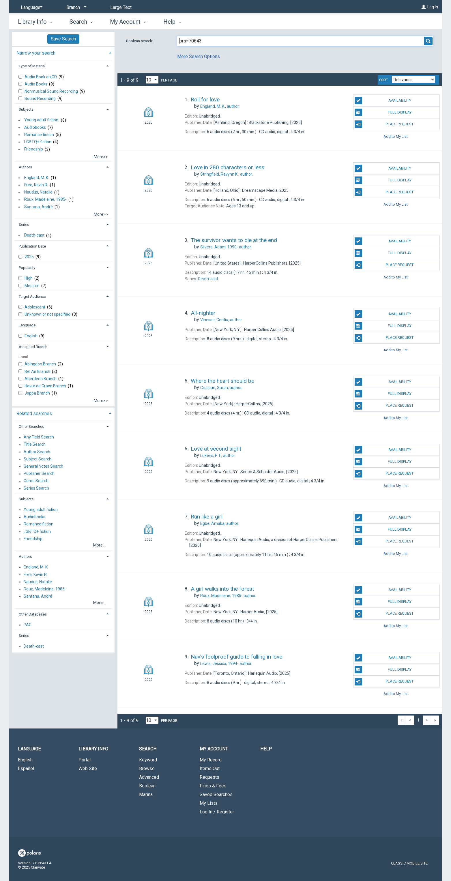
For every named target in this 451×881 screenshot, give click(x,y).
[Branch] (75, 7)
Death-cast (34, 235)
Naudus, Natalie (38, 192)
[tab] (63, 52)
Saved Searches (216, 794)
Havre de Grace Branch (46, 386)
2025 (30, 256)
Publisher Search (39, 473)
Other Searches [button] (31, 426)
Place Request (384, 124)
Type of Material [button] (32, 66)
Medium (32, 285)
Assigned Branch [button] (33, 347)
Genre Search (36, 481)
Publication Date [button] (32, 246)
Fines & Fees (213, 786)
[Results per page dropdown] (152, 79)
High (29, 278)
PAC (27, 624)
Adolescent (35, 307)
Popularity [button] (27, 267)
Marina (146, 794)
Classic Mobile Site (409, 863)
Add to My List (395, 136)
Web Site (87, 768)
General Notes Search (43, 466)
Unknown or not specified (48, 314)
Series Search (36, 488)
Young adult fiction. (41, 120)
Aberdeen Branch (41, 378)
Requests (209, 777)
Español (26, 768)
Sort (383, 80)
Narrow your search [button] (35, 53)
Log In (432, 7)
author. (219, 106)
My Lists (209, 803)
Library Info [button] (35, 21)
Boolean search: (140, 41)
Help (266, 749)
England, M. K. (36, 177)
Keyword (148, 760)
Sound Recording (41, 98)
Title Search (35, 444)
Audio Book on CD (41, 77)
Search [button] (81, 21)
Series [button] (24, 224)
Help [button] (172, 21)
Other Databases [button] (33, 614)
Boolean (147, 786)
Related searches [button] (34, 413)
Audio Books (36, 84)
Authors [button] (25, 167)
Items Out (210, 768)
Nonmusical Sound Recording (52, 91)
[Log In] (424, 7)
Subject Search (37, 459)
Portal (84, 760)
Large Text (121, 7)
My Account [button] (128, 21)
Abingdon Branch (41, 364)
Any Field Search (39, 437)
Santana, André (38, 207)
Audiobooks (35, 127)
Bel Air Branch (38, 371)
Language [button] (27, 325)
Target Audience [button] (32, 296)
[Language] (30, 7)
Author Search (37, 451)
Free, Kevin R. (36, 185)
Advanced (149, 777)
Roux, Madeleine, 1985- (45, 199)
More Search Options (198, 56)
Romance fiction (39, 134)
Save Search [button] (63, 39)
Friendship (33, 149)
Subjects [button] (26, 109)
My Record (211, 760)
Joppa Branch (38, 393)
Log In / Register (217, 812)
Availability (383, 100)
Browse (147, 768)
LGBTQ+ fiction (37, 142)
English (31, 336)
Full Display (383, 112)
